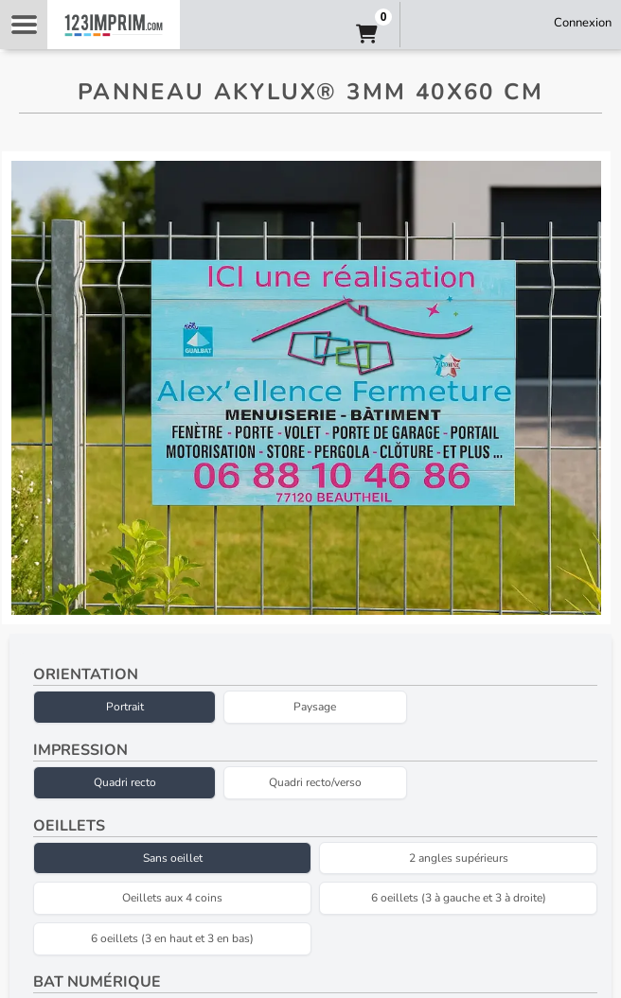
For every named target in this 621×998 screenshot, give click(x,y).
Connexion (583, 22)
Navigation (23, 24)
